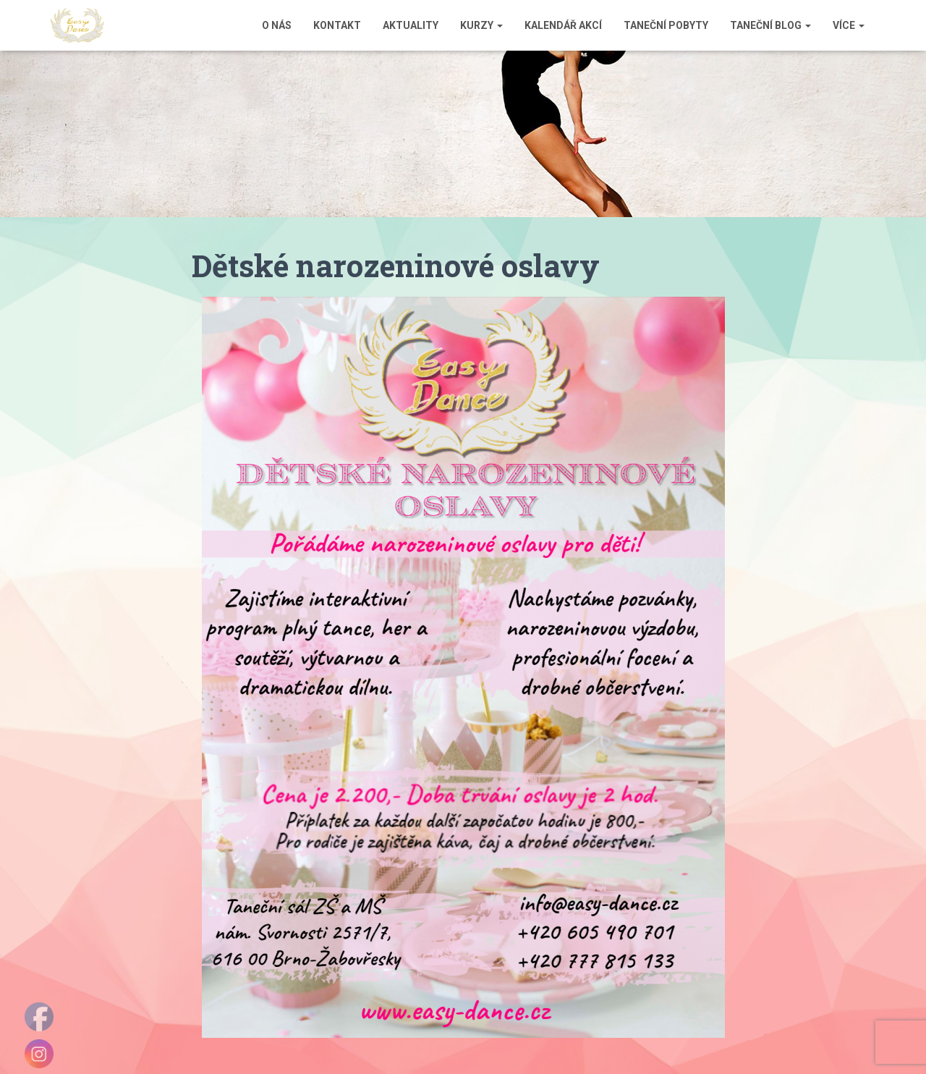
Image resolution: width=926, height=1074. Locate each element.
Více (849, 25)
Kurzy (481, 25)
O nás (277, 25)
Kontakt (337, 25)
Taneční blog (770, 25)
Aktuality (410, 25)
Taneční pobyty (666, 25)
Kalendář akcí (563, 25)
